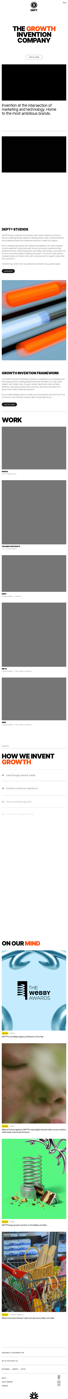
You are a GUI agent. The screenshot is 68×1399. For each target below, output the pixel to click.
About (4, 1378)
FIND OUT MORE (9, 406)
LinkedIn (15, 1369)
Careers (5, 1386)
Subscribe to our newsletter (13, 1353)
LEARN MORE (8, 273)
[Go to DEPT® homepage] (34, 6)
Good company (7, 1382)
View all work (34, 57)
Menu (64, 3)
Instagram (5, 1369)
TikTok (23, 1369)
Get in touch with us (9, 1361)
